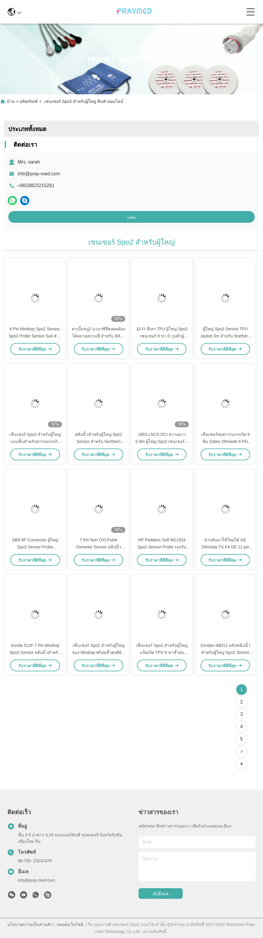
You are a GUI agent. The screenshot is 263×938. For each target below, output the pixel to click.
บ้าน (11, 101)
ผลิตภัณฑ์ (29, 101)
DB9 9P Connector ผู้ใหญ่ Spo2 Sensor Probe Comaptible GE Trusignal (35, 547)
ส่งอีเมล (161, 893)
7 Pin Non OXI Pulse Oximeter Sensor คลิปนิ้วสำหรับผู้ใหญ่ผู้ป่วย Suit (98, 547)
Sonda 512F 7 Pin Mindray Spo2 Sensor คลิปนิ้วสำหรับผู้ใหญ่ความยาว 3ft (35, 652)
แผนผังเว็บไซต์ (70, 924)
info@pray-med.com (39, 173)
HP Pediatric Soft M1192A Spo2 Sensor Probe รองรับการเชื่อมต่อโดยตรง (161, 547)
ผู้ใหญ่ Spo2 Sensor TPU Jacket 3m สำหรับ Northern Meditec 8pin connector (225, 336)
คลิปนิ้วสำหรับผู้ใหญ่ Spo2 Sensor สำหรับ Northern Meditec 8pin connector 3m (98, 441)
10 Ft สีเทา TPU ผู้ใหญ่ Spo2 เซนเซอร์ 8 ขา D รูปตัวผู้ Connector (162, 336)
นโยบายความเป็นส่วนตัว (29, 924)
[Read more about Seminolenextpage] (241, 751)
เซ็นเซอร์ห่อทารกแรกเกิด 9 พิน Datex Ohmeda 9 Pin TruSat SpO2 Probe (225, 441)
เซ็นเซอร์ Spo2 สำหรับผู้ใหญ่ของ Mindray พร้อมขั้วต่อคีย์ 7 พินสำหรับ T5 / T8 (98, 652)
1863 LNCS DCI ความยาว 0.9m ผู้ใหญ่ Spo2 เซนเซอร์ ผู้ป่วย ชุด (162, 441)
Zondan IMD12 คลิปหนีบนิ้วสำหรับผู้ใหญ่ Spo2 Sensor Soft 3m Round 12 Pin (225, 652)
